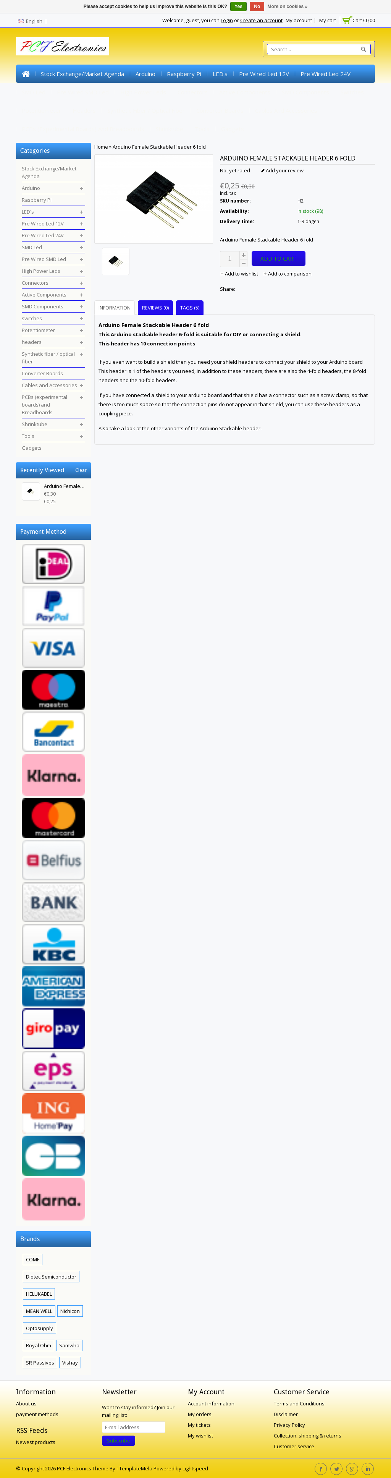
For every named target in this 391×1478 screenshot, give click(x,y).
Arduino (145, 74)
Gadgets (232, 129)
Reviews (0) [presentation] (155, 307)
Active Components (244, 92)
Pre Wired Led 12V (264, 74)
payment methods (37, 1414)
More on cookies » (288, 6)
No (257, 6)
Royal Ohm (38, 1345)
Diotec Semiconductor (51, 1276)
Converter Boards (220, 110)
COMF (32, 1259)
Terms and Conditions (299, 1403)
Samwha (69, 1345)
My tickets (199, 1424)
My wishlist (200, 1435)
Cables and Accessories (286, 110)
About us (26, 1403)
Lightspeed (195, 1468)
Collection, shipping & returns (307, 1435)
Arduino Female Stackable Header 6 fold (159, 146)
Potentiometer (41, 110)
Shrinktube (169, 129)
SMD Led (33, 92)
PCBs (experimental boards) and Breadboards (83, 129)
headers (84, 110)
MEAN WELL (39, 1311)
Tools (202, 129)
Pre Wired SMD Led (83, 92)
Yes (238, 6)
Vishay (70, 1362)
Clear (81, 470)
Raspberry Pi (184, 74)
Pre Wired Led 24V (326, 74)
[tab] (115, 307)
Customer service (294, 1446)
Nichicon (70, 1311)
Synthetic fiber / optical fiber (146, 110)
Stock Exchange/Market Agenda (82, 74)
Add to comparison (287, 273)
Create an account (261, 20)
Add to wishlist (239, 273)
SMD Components (305, 92)
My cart (327, 20)
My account (299, 20)
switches (352, 92)
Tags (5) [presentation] (189, 307)
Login (227, 20)
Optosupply (39, 1328)
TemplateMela (136, 1468)
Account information (211, 1403)
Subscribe (118, 1440)
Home (25, 74)
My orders (200, 1414)
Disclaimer (286, 1414)
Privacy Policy (289, 1424)
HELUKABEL (39, 1293)
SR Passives (40, 1362)
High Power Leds (143, 92)
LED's (220, 74)
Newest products (35, 1442)
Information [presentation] (115, 307)
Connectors (193, 92)
